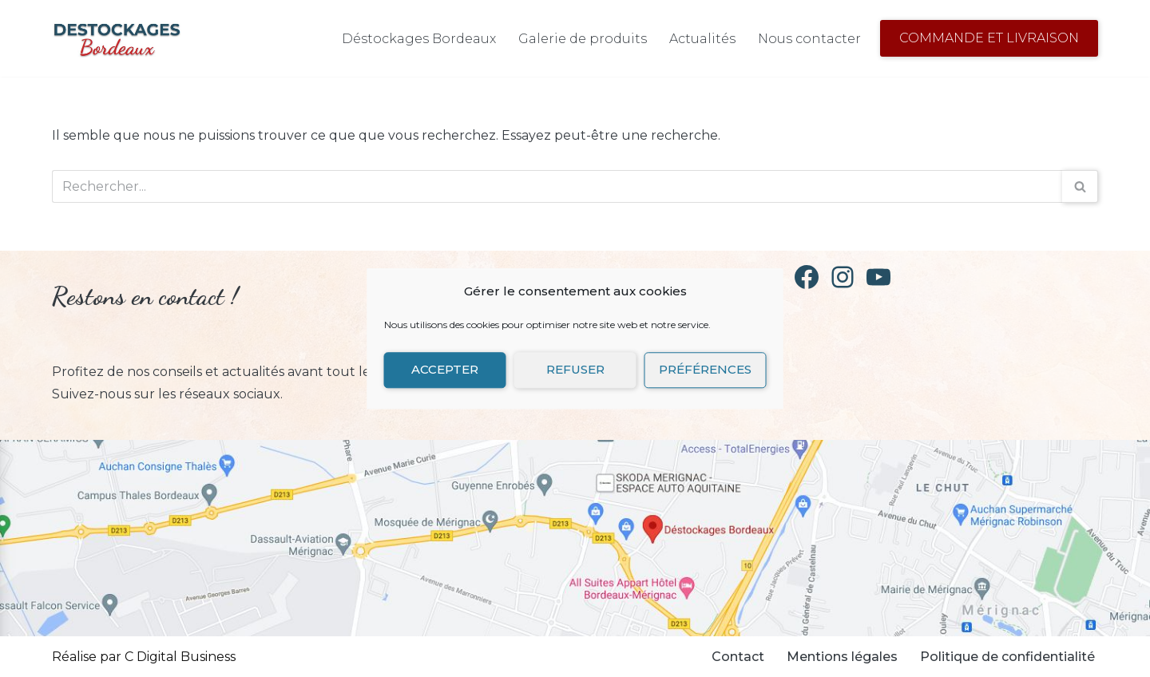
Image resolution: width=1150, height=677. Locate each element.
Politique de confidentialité (1007, 656)
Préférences (705, 369)
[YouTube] (878, 277)
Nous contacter (809, 38)
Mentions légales (842, 656)
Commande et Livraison (989, 38)
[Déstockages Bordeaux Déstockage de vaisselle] (116, 38)
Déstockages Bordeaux (419, 38)
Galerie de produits (582, 38)
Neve (252, 656)
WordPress (402, 656)
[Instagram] (842, 277)
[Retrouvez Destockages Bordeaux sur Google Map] (575, 538)
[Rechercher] (557, 186)
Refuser (575, 369)
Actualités (702, 38)
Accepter (444, 369)
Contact (738, 656)
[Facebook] (806, 277)
